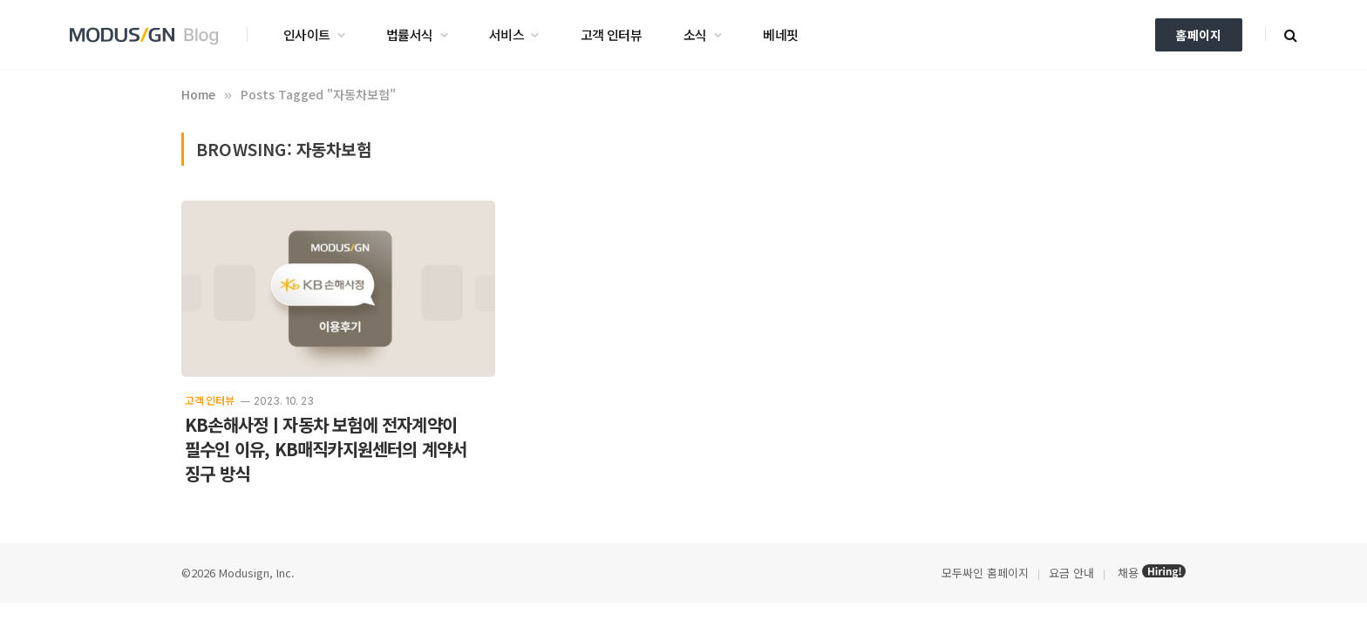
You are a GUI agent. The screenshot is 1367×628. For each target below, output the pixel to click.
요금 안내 (1071, 572)
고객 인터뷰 (611, 34)
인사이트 (306, 34)
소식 (695, 34)
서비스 (506, 34)
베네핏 (780, 34)
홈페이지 (1198, 35)
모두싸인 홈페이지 (983, 572)
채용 (1128, 572)
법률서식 (409, 34)
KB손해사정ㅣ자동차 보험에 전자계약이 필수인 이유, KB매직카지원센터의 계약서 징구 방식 (325, 449)
